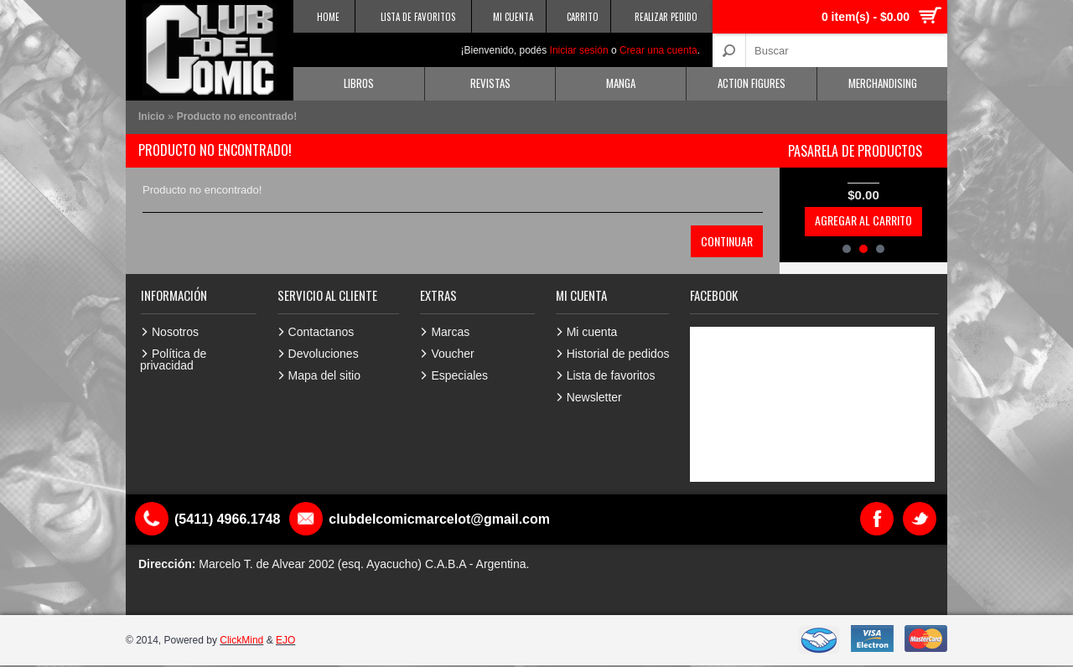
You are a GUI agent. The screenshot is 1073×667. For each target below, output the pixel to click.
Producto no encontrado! (237, 116)
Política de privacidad (173, 359)
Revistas (490, 83)
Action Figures (751, 83)
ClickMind (241, 640)
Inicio (151, 116)
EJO (285, 640)
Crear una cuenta (658, 50)
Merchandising (882, 83)
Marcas (450, 332)
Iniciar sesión (579, 50)
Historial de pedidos (618, 353)
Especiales (459, 375)
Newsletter (594, 397)
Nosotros (175, 332)
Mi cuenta (592, 332)
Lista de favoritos (611, 375)
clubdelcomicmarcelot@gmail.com (439, 519)
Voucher (452, 353)
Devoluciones (323, 353)
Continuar (727, 241)
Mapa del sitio (324, 375)
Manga (620, 83)
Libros (359, 83)
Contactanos (321, 332)
